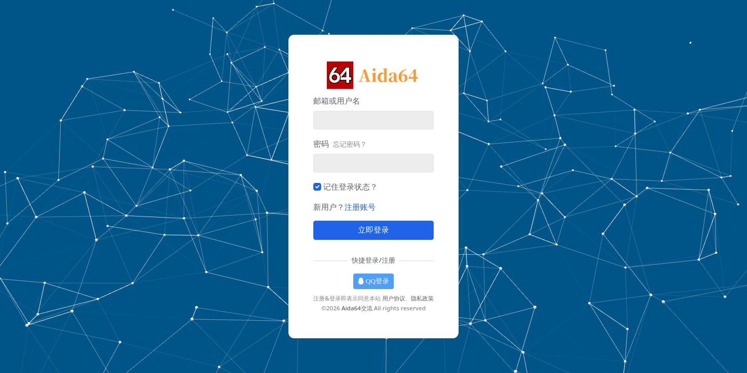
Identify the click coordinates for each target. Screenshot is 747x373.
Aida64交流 (356, 308)
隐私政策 (422, 298)
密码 (340, 143)
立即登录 (373, 230)
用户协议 (393, 298)
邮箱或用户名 (336, 100)
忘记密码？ (350, 144)
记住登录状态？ (350, 186)
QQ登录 (373, 281)
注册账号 (360, 207)
